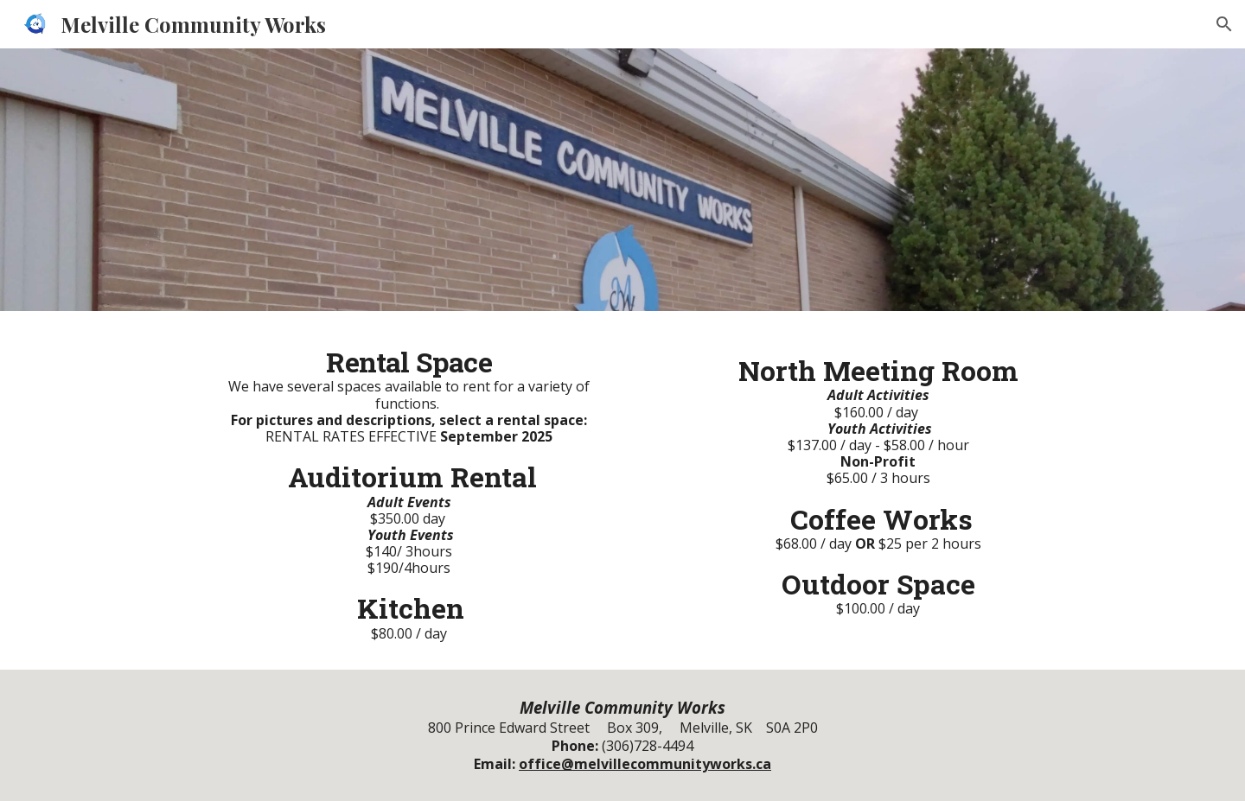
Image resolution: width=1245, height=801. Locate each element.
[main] (409, 490)
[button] (1224, 24)
